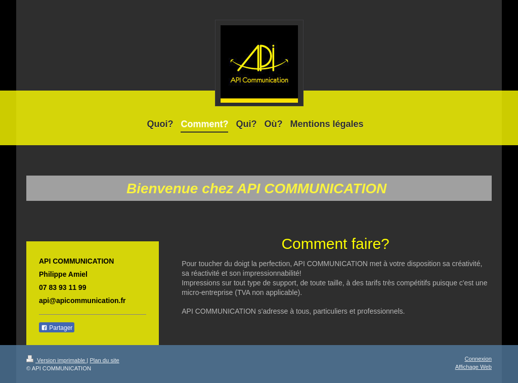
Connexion (478, 359)
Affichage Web (473, 367)
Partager (56, 327)
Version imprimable (56, 360)
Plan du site (104, 360)
